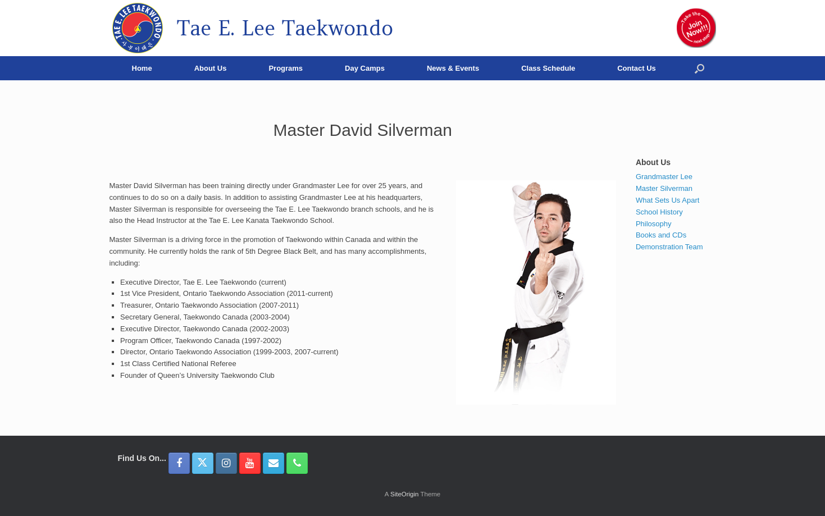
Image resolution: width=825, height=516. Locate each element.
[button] (699, 68)
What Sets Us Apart (667, 200)
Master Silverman (664, 188)
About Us (210, 68)
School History (659, 212)
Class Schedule (548, 68)
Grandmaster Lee (664, 176)
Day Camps (365, 68)
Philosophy (654, 224)
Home (142, 68)
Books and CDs (661, 235)
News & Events (453, 68)
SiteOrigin (404, 494)
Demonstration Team (669, 247)
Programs (285, 68)
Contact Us (636, 68)
